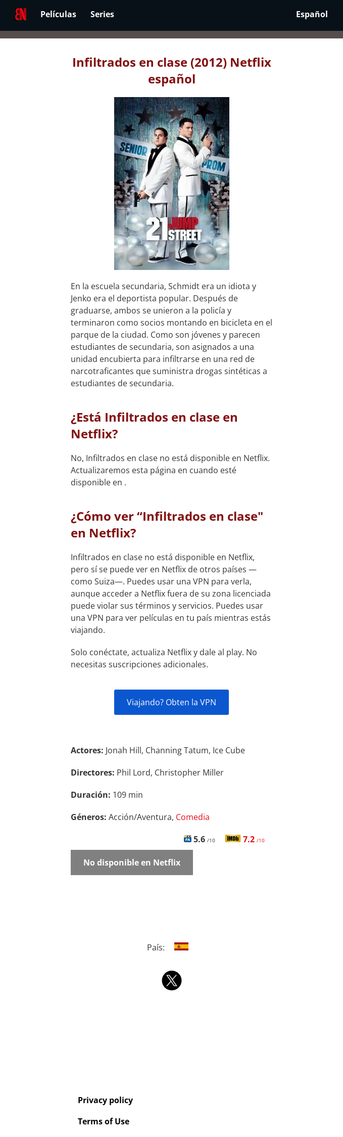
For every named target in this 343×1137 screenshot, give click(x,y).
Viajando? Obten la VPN (171, 702)
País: (171, 947)
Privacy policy (105, 1100)
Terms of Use (103, 1121)
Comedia (193, 817)
